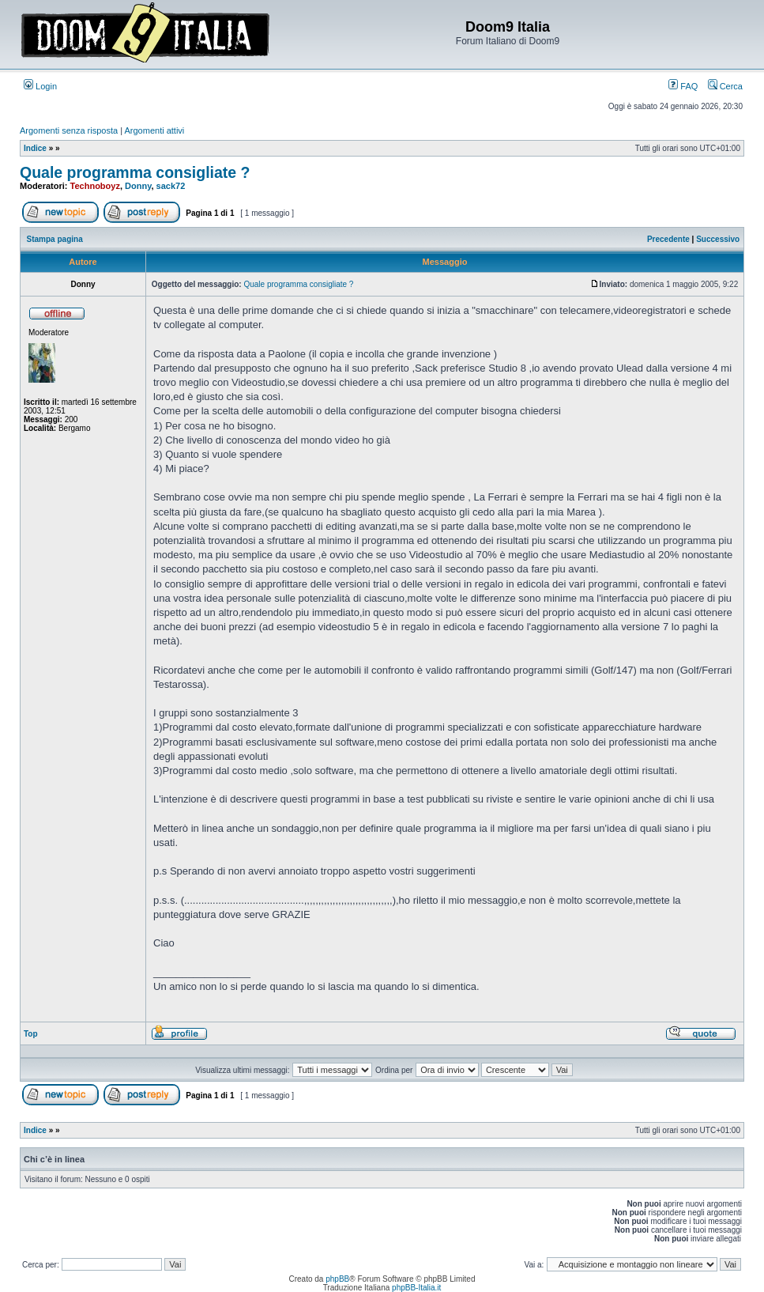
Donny (138, 186)
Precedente (668, 239)
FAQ (683, 86)
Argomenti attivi (155, 130)
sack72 (171, 186)
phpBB (337, 1279)
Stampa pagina (55, 239)
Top (31, 1033)
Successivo (718, 239)
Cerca (725, 86)
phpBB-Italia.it (416, 1287)
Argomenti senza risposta (69, 130)
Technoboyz (95, 186)
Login (40, 86)
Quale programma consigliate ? (135, 172)
